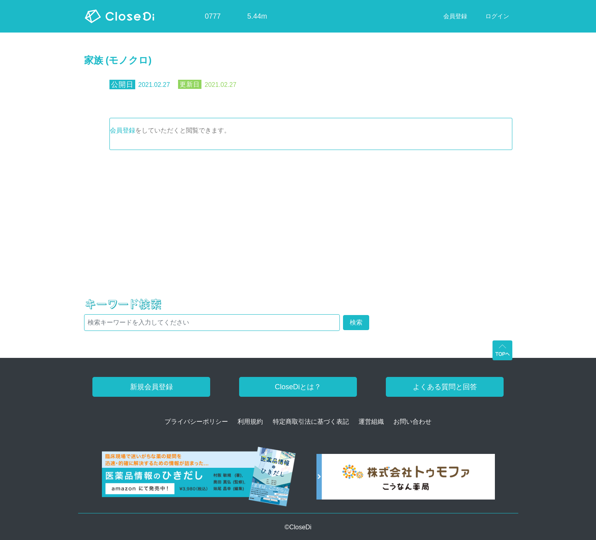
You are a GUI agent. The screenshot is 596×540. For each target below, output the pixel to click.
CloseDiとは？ (298, 387)
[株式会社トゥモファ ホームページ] (405, 479)
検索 (356, 322)
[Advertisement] (298, 209)
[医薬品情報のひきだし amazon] (199, 479)
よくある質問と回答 (445, 387)
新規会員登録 (151, 387)
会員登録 (122, 130)
